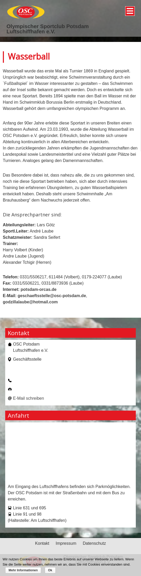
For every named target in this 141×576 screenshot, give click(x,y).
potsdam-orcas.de (38, 289)
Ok (50, 570)
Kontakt (42, 543)
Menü (129, 9)
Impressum (66, 543)
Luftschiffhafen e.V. (31, 31)
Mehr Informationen (23, 570)
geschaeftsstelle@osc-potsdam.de (52, 295)
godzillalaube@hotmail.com (30, 302)
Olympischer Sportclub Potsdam (48, 26)
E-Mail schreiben (28, 398)
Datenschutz (94, 543)
